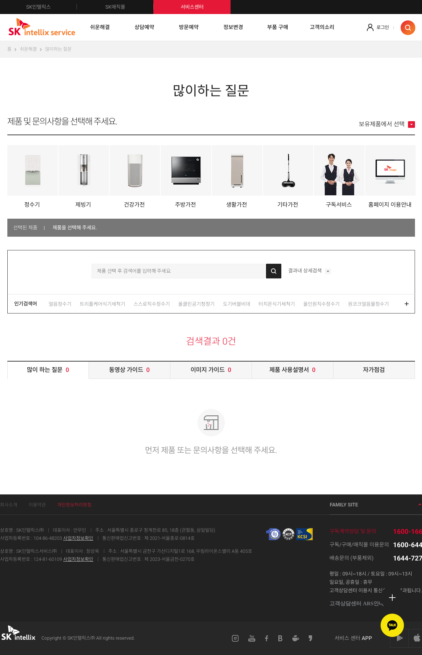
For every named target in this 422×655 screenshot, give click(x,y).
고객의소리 (322, 27)
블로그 (280, 638)
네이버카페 (295, 638)
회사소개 (8, 505)
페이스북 (267, 638)
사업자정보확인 (78, 538)
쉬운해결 (100, 27)
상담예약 (144, 27)
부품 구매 (277, 27)
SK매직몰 (129, 7)
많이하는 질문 (58, 49)
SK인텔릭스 (51, 7)
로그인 (383, 27)
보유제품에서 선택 (387, 124)
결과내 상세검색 (309, 271)
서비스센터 (191, 7)
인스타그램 (235, 638)
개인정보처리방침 (74, 505)
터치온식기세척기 (277, 304)
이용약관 (37, 505)
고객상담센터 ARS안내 (359, 604)
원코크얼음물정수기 (368, 304)
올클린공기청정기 (196, 304)
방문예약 (189, 27)
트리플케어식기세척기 (102, 304)
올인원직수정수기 (321, 304)
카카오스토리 (311, 638)
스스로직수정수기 (152, 304)
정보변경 (233, 27)
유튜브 (251, 638)
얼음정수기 (60, 304)
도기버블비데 (236, 304)
